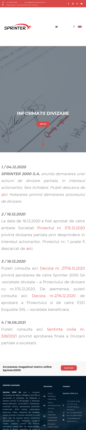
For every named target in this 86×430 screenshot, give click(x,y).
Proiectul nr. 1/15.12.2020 (61, 228)
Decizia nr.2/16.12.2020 (54, 296)
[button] (56, 27)
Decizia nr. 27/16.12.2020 (62, 268)
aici (4, 194)
